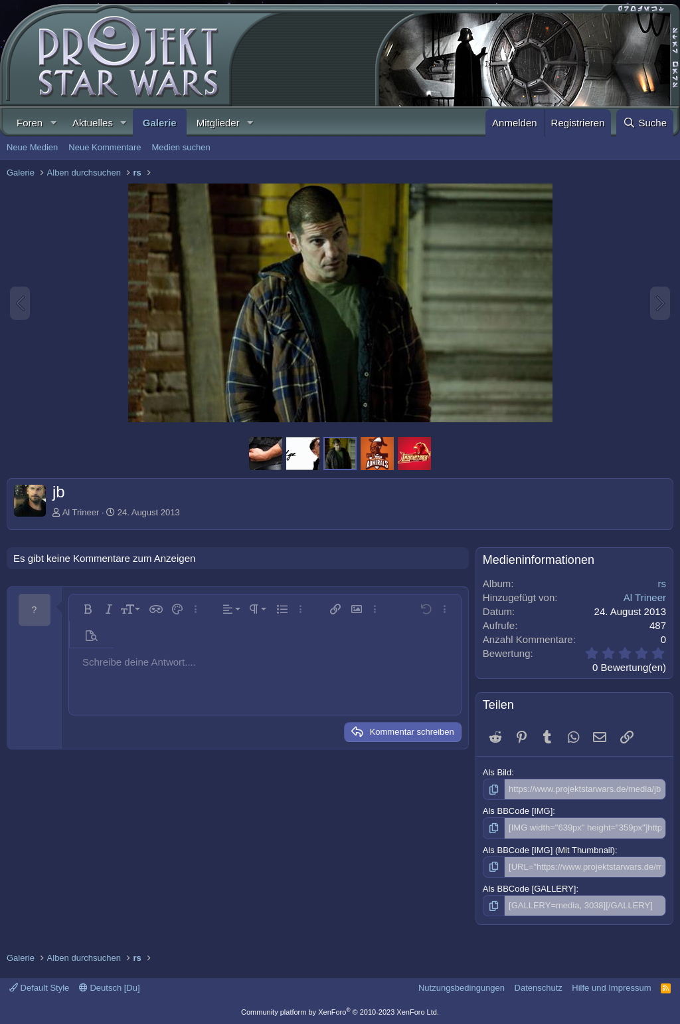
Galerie (160, 122)
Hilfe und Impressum (611, 988)
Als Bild (497, 772)
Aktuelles (92, 122)
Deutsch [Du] (109, 988)
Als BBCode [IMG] (517, 811)
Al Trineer (81, 512)
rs (662, 583)
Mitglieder (218, 122)
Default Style (39, 988)
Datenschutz (538, 988)
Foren (29, 122)
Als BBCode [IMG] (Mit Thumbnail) (549, 850)
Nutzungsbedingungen (461, 988)
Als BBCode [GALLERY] (529, 889)
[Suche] (644, 122)
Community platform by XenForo (340, 1012)
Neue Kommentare (104, 147)
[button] (53, 122)
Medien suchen (180, 147)
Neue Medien (32, 147)
